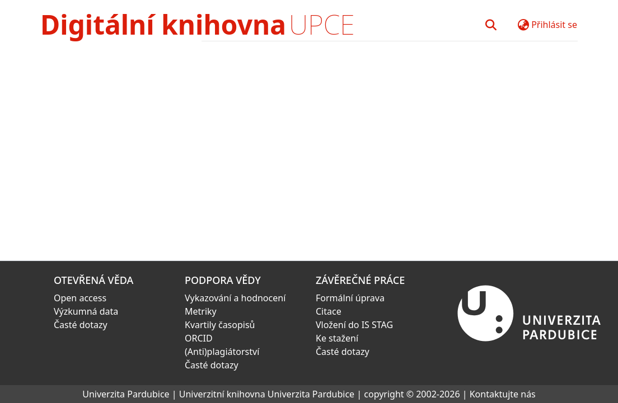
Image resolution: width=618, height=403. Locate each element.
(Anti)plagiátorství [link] (222, 351)
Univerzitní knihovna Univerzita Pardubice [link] (266, 394)
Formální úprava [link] (350, 298)
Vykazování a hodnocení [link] (235, 298)
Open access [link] (80, 298)
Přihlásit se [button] (554, 24)
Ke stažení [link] (337, 338)
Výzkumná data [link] (86, 311)
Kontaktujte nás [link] (503, 394)
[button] (491, 24)
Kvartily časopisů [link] (220, 325)
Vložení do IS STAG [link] (354, 325)
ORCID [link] (199, 338)
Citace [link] (328, 311)
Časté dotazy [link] (80, 325)
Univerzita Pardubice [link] (125, 394)
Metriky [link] (201, 311)
